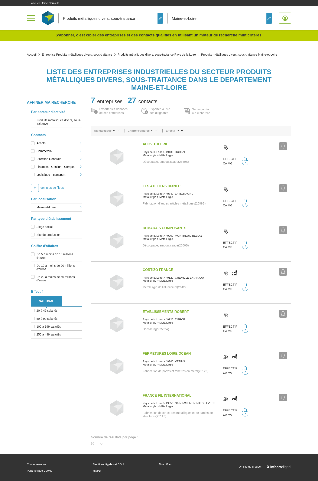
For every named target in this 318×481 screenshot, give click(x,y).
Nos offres (165, 464)
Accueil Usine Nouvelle (43, 3)
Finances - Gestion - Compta (59, 166)
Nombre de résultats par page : (114, 437)
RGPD (97, 470)
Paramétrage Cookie (39, 470)
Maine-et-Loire (59, 207)
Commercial (59, 151)
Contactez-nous (36, 464)
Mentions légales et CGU (108, 464)
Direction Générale (59, 159)
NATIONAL (46, 301)
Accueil (31, 54)
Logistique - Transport (59, 174)
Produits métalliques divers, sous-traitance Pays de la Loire (156, 54)
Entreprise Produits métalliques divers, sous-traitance (77, 54)
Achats (59, 143)
